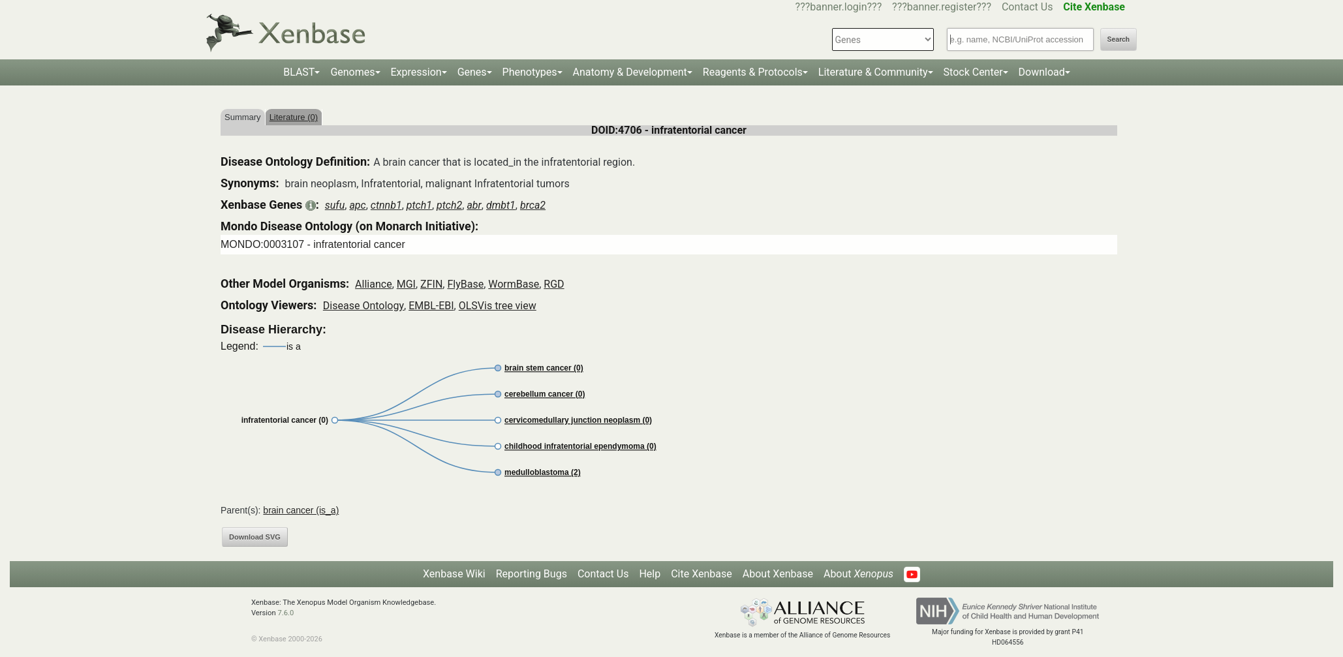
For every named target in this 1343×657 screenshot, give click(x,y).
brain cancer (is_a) (301, 510)
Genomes (352, 72)
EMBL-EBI (431, 305)
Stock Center (973, 72)
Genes (472, 72)
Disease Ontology (363, 305)
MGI (406, 284)
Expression (416, 72)
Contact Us (1027, 7)
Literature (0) (294, 117)
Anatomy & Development (630, 72)
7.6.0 (285, 613)
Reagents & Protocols (753, 72)
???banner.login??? (838, 7)
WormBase (513, 284)
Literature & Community (873, 72)
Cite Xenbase (701, 574)
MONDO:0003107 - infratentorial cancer (313, 244)
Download (1042, 72)
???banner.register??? (941, 7)
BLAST (299, 72)
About (858, 574)
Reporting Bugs (531, 574)
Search (1118, 39)
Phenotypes (529, 72)
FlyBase (465, 284)
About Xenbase (778, 574)
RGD (554, 284)
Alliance (373, 284)
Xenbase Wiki (454, 574)
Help (649, 574)
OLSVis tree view (497, 305)
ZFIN (431, 284)
